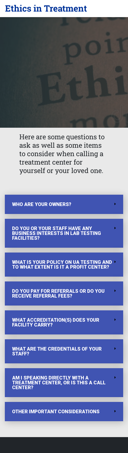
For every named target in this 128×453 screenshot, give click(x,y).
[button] (46, 8)
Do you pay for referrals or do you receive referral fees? (58, 293)
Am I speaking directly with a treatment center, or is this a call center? (59, 382)
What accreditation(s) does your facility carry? (55, 322)
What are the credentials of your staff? (57, 351)
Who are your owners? (41, 204)
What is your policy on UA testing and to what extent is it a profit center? (62, 264)
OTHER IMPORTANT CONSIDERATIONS (56, 411)
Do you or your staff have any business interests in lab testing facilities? (56, 233)
